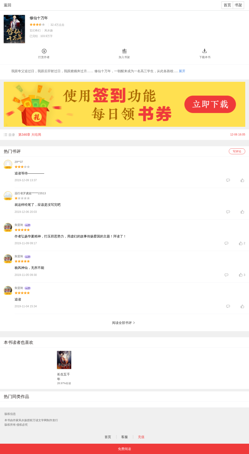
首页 (227, 5)
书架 (238, 5)
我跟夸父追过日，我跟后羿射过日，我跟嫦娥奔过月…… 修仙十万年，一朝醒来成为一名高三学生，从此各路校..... (98, 71)
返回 (7, 5)
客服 (124, 437)
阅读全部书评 (122, 323)
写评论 (237, 151)
